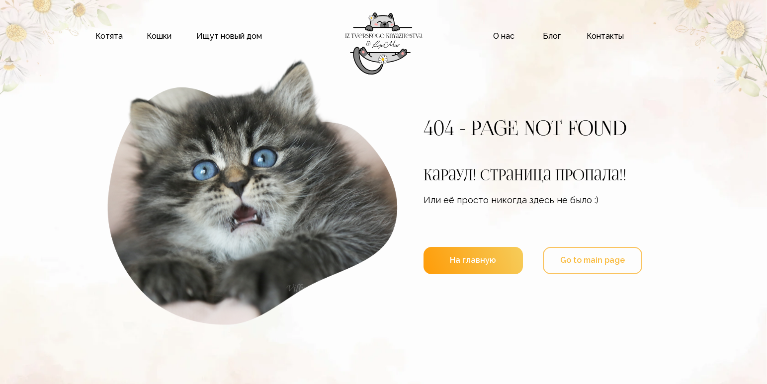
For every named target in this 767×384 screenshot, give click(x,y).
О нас (503, 36)
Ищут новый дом (229, 36)
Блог (552, 36)
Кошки (159, 36)
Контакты (605, 36)
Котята (109, 36)
